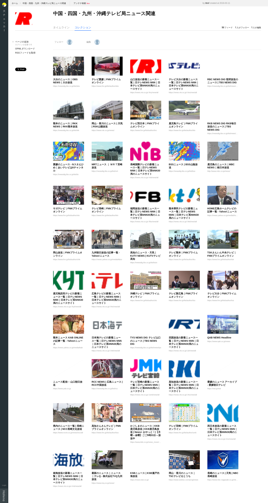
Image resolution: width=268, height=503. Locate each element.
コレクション (83, 27)
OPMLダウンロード (25, 48)
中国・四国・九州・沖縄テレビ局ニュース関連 (44, 3)
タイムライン (61, 27)
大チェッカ (4, 21)
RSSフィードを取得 (25, 52)
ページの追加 (30, 43)
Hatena (4, 496)
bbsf (207, 3)
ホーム (15, 3)
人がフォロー (242, 27)
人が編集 (256, 27)
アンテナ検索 (80, 3)
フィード (227, 27)
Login (4, 485)
